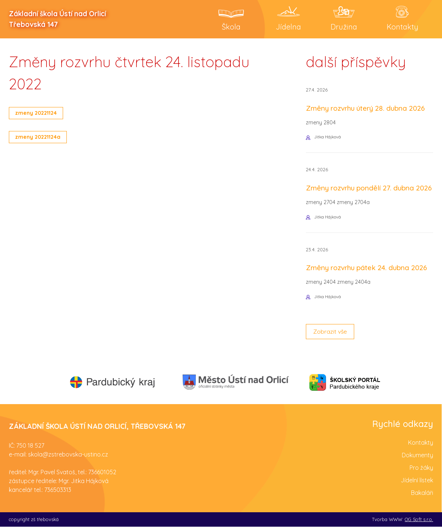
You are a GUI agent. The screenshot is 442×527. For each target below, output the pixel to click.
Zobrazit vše (330, 332)
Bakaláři (422, 493)
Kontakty (420, 443)
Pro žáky (421, 468)
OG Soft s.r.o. (419, 520)
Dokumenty (417, 455)
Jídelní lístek (417, 480)
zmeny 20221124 (36, 113)
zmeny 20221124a (38, 137)
